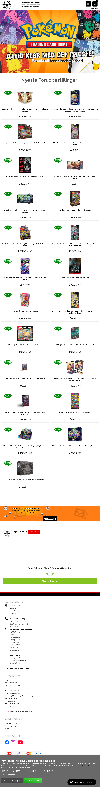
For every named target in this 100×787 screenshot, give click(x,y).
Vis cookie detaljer (8, 774)
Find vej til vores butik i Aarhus (17, 714)
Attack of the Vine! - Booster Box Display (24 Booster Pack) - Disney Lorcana (25, 468)
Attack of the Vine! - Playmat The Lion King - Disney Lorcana (75, 198)
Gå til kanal (50, 602)
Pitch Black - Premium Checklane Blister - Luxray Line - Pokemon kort (75, 333)
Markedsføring (24, 771)
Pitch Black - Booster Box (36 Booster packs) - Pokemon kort (25, 266)
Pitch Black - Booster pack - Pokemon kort (75, 433)
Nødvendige (9, 771)
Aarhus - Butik (11, 744)
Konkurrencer (11, 709)
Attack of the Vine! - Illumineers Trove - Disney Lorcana (75, 467)
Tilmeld (50, 540)
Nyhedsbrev (10, 727)
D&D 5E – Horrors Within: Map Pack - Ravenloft (75, 366)
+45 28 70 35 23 (15, 642)
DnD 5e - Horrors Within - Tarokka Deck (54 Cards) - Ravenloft (25, 434)
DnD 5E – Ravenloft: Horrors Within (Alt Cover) (25, 197)
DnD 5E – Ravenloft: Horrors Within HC (75, 298)
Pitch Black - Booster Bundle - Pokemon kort (75, 231)
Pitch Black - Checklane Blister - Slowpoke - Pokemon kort (75, 165)
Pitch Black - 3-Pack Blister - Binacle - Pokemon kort (25, 366)
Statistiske (54, 771)
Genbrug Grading (12, 724)
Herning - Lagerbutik (13, 746)
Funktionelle (40, 771)
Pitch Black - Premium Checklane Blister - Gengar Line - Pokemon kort (75, 266)
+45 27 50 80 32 (15, 652)
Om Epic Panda (11, 719)
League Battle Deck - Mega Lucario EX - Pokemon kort (25, 164)
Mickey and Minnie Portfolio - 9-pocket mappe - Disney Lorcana (25, 131)
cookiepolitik (84, 765)
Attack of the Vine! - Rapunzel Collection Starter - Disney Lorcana (75, 400)
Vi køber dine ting (12, 711)
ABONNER (34, 552)
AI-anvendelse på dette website (18, 732)
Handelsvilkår (11, 722)
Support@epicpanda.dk (20, 689)
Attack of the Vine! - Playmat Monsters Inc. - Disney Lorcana (25, 232)
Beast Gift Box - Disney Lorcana (25, 332)
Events (8, 749)
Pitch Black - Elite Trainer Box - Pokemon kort (25, 500)
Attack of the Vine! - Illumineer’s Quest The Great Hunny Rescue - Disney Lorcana (75, 131)
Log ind (94, 8)
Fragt (8, 701)
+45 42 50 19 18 (15, 679)
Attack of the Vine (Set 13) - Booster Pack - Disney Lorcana (25, 299)
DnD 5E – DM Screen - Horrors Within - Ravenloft (25, 399)
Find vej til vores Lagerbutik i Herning (19, 716)
